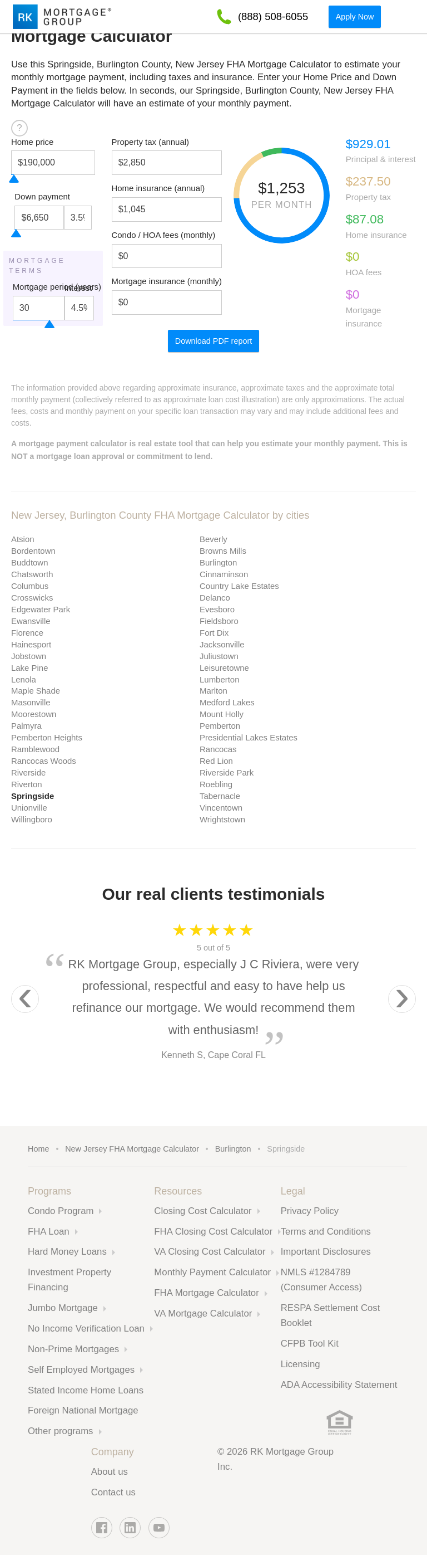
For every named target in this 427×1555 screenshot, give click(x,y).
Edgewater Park (40, 609)
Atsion (22, 539)
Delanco (215, 597)
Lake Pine (29, 667)
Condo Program (60, 1211)
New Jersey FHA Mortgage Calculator (132, 1148)
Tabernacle (220, 796)
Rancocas (218, 749)
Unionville (29, 807)
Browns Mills (223, 550)
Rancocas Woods (43, 761)
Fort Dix (214, 632)
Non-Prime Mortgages (73, 1349)
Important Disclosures (326, 1251)
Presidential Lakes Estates (248, 737)
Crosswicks (32, 597)
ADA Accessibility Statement (339, 1384)
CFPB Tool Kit (310, 1343)
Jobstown (28, 656)
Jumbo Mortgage (63, 1308)
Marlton (213, 690)
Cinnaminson (224, 574)
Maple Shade (35, 690)
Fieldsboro (219, 621)
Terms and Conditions (326, 1231)
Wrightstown (222, 819)
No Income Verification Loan (86, 1328)
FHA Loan (48, 1231)
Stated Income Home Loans (85, 1390)
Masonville (31, 702)
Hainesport (31, 644)
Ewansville (31, 621)
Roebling (216, 784)
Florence (27, 632)
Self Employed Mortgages (81, 1369)
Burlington (218, 562)
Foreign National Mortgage (83, 1410)
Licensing (300, 1364)
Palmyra (26, 725)
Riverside (28, 772)
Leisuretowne (224, 667)
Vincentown (221, 807)
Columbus (29, 586)
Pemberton (220, 725)
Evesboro (217, 609)
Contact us (113, 1492)
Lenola (23, 679)
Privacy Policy (310, 1211)
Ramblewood (35, 749)
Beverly (213, 539)
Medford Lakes (227, 702)
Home (38, 1148)
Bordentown (33, 550)
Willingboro (31, 819)
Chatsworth (32, 574)
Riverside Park (227, 772)
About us (109, 1471)
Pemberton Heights (46, 737)
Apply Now (355, 16)
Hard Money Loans (67, 1251)
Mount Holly (222, 714)
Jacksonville (222, 644)
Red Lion (216, 761)
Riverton (26, 784)
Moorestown (33, 714)
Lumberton (219, 679)
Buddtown (29, 562)
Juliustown (219, 656)
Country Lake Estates (239, 586)
